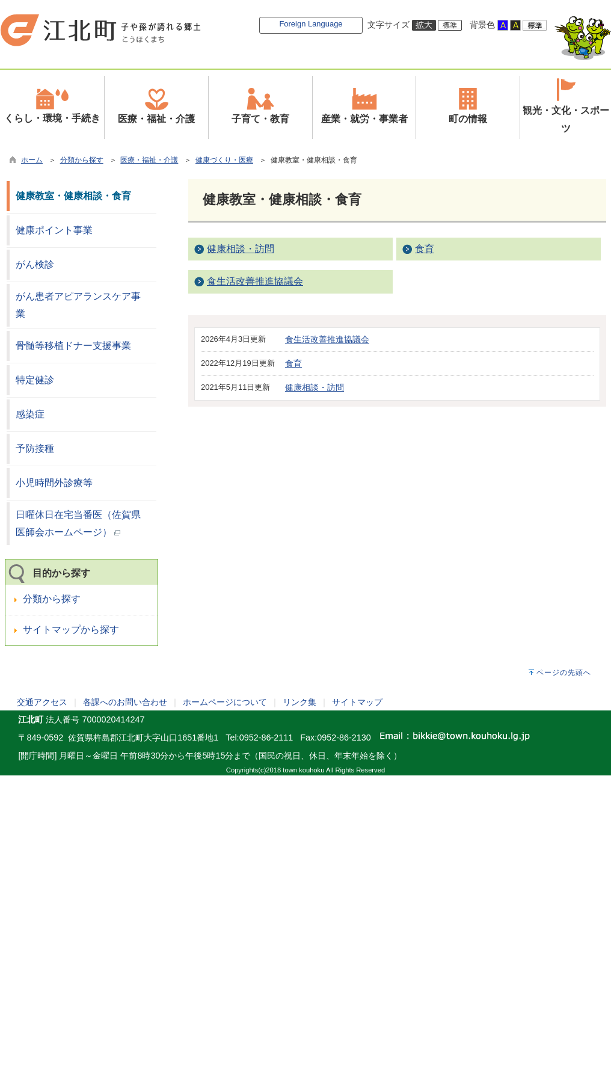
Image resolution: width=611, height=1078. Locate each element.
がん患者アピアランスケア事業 (78, 305)
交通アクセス (42, 702)
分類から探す (81, 160)
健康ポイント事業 (54, 230)
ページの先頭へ (563, 672)
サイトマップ (357, 702)
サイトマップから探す (71, 629)
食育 (424, 249)
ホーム (32, 160)
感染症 (30, 414)
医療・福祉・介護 (149, 160)
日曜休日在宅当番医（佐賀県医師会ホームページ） (78, 523)
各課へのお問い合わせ (125, 702)
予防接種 (35, 448)
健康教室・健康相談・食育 (73, 196)
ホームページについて (225, 702)
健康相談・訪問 (240, 249)
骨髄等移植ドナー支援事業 (73, 345)
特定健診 (35, 380)
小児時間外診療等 (54, 483)
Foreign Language (310, 23)
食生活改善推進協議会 (255, 281)
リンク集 (299, 702)
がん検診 (35, 264)
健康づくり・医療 (224, 160)
